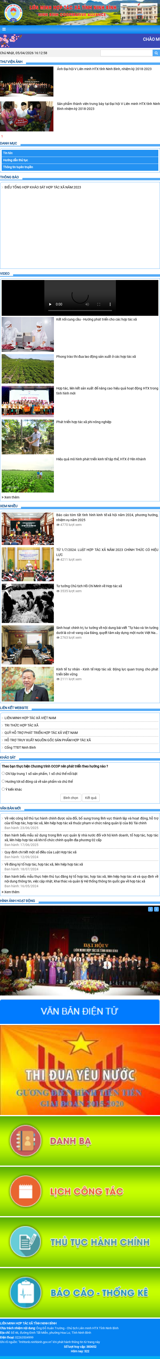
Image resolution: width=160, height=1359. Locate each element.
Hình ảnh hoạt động (17, 901)
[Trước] (150, 909)
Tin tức (8, 153)
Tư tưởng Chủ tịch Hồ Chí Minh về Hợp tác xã (89, 586)
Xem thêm (10, 497)
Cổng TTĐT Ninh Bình (20, 747)
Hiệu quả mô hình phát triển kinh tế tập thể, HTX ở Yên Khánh (101, 459)
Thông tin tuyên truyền (18, 167)
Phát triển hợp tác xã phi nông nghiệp (83, 422)
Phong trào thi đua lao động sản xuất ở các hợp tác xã (96, 356)
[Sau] (156, 909)
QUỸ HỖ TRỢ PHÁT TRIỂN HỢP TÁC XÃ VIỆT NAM (41, 732)
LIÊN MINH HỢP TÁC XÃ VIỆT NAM (30, 718)
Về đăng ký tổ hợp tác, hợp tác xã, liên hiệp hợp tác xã (44, 864)
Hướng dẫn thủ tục (15, 160)
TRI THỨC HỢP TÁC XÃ (21, 725)
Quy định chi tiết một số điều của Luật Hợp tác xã (41, 852)
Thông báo (9, 177)
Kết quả (91, 797)
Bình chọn (70, 797)
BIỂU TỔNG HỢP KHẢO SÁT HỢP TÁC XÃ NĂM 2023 (43, 187)
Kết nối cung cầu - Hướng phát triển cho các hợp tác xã (96, 319)
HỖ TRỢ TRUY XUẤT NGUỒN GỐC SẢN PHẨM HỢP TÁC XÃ (48, 740)
